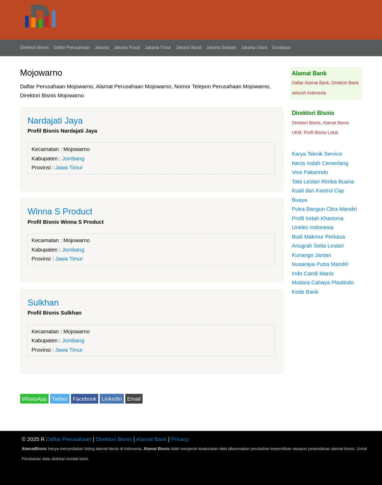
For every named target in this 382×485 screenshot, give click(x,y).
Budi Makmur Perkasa (318, 236)
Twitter (60, 399)
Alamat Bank (151, 439)
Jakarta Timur (158, 47)
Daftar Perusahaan (72, 47)
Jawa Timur (69, 167)
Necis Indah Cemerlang (320, 163)
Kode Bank (305, 292)
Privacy (180, 439)
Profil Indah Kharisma (317, 218)
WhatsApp (34, 399)
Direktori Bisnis (34, 47)
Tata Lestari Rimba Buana (323, 181)
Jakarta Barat (188, 47)
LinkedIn (112, 399)
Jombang (73, 158)
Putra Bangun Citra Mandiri (324, 209)
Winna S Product (60, 211)
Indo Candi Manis (313, 273)
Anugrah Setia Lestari (318, 245)
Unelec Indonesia (313, 227)
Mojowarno (76, 149)
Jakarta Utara (254, 47)
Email (134, 399)
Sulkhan (43, 302)
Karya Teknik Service (317, 154)
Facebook (84, 399)
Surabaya (281, 47)
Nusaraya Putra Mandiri (320, 264)
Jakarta (102, 47)
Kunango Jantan (311, 255)
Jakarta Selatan (221, 47)
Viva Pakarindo (310, 172)
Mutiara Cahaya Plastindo (323, 282)
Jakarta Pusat (127, 47)
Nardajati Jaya (55, 120)
